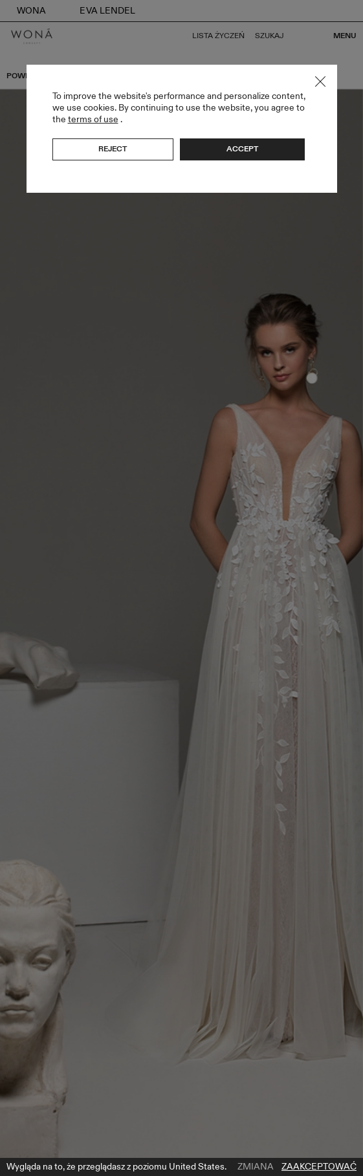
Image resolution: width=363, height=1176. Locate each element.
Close (320, 81)
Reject (112, 149)
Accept (242, 149)
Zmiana (255, 1167)
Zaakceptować (319, 1167)
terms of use (93, 119)
